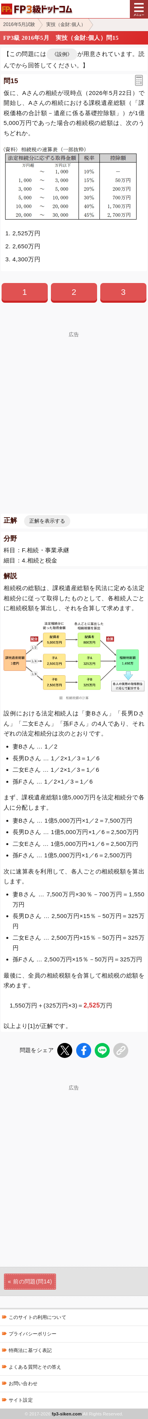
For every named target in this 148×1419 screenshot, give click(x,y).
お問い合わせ (23, 1383)
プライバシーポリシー (32, 1334)
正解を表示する (47, 521)
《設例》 (62, 54)
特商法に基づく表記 (30, 1350)
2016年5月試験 (19, 24)
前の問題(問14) (32, 1281)
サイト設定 (21, 1400)
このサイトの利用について (37, 1317)
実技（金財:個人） (65, 24)
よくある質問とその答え (35, 1367)
